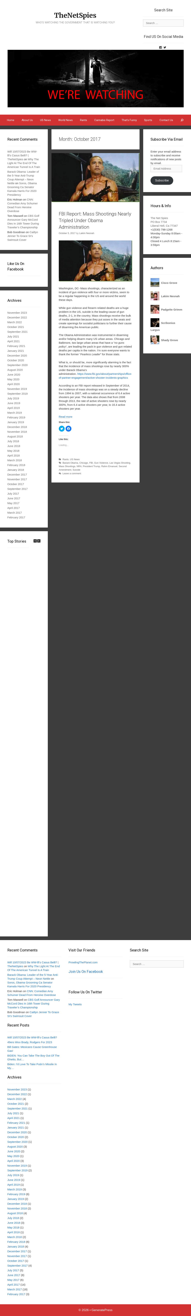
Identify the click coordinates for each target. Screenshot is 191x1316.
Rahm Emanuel (109, 466)
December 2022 (17, 317)
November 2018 (17, 431)
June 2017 (13, 498)
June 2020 (13, 374)
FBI (91, 462)
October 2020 (15, 360)
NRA (79, 466)
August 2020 (15, 369)
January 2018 (15, 469)
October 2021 (15, 326)
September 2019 (17, 393)
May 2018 (13, 450)
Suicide (76, 469)
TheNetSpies (75, 14)
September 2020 (17, 365)
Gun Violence (101, 462)
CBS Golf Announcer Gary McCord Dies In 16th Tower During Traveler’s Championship (33, 1003)
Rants (83, 120)
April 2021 (13, 341)
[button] (38, 541)
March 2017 (14, 512)
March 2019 (14, 412)
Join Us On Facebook (85, 971)
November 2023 (17, 312)
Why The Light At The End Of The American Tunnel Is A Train (23, 163)
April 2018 (13, 455)
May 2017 (13, 503)
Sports (148, 120)
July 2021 (13, 336)
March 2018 (14, 460)
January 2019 (15, 422)
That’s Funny (129, 120)
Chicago (83, 462)
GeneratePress (102, 1310)
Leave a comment (71, 473)
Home (10, 120)
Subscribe (162, 180)
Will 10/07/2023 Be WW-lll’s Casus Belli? (32, 1037)
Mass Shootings (67, 466)
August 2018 (15, 436)
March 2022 (14, 322)
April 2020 (13, 384)
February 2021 (16, 346)
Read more (65, 416)
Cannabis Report (104, 120)
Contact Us (166, 120)
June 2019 (13, 403)
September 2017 (17, 488)
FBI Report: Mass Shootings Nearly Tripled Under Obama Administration (92, 220)
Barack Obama (70, 462)
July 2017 (13, 493)
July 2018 (13, 441)
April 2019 (13, 407)
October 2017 (15, 484)
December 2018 (17, 426)
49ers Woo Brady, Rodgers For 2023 (29, 1042)
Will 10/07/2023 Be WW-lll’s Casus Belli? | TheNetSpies (22, 155)
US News (45, 120)
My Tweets (74, 1004)
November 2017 (17, 479)
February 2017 (16, 517)
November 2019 (17, 388)
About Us (27, 120)
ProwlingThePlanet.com (82, 962)
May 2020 (13, 379)
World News (65, 120)
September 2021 (17, 331)
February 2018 (16, 465)
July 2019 (13, 398)
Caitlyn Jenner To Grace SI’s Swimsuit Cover (22, 236)
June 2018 (13, 446)
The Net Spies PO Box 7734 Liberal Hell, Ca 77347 (164, 221)
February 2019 (16, 417)
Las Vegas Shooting (120, 462)
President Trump (91, 466)
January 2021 (15, 350)
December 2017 (17, 474)
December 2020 (17, 355)
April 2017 (13, 507)
